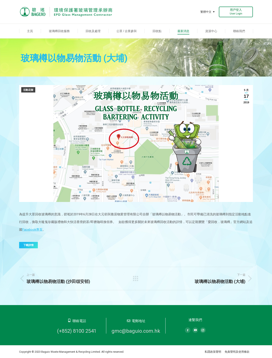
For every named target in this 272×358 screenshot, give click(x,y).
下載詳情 (28, 245)
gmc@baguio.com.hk (136, 331)
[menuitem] (30, 31)
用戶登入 (236, 11)
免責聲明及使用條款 (237, 351)
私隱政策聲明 (213, 351)
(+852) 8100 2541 (76, 331)
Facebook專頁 (32, 230)
